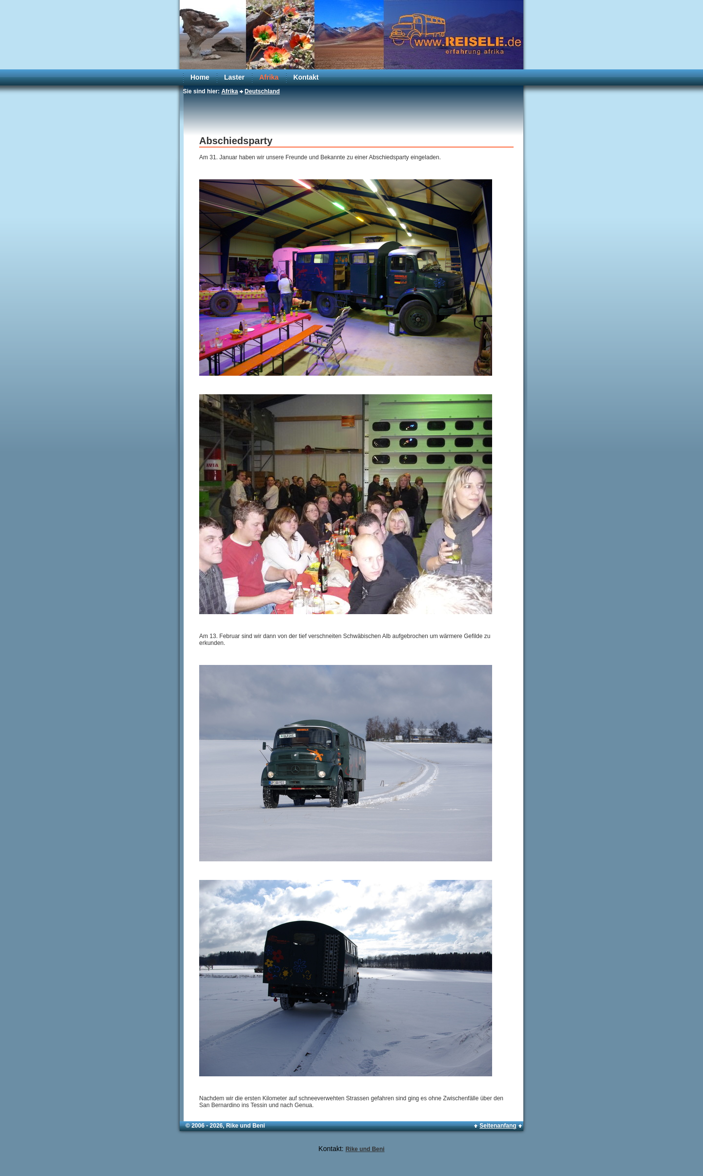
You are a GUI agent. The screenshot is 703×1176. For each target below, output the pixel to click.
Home (199, 77)
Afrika (269, 77)
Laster (234, 77)
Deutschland (262, 91)
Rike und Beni (365, 1149)
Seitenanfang (497, 1125)
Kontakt (306, 77)
